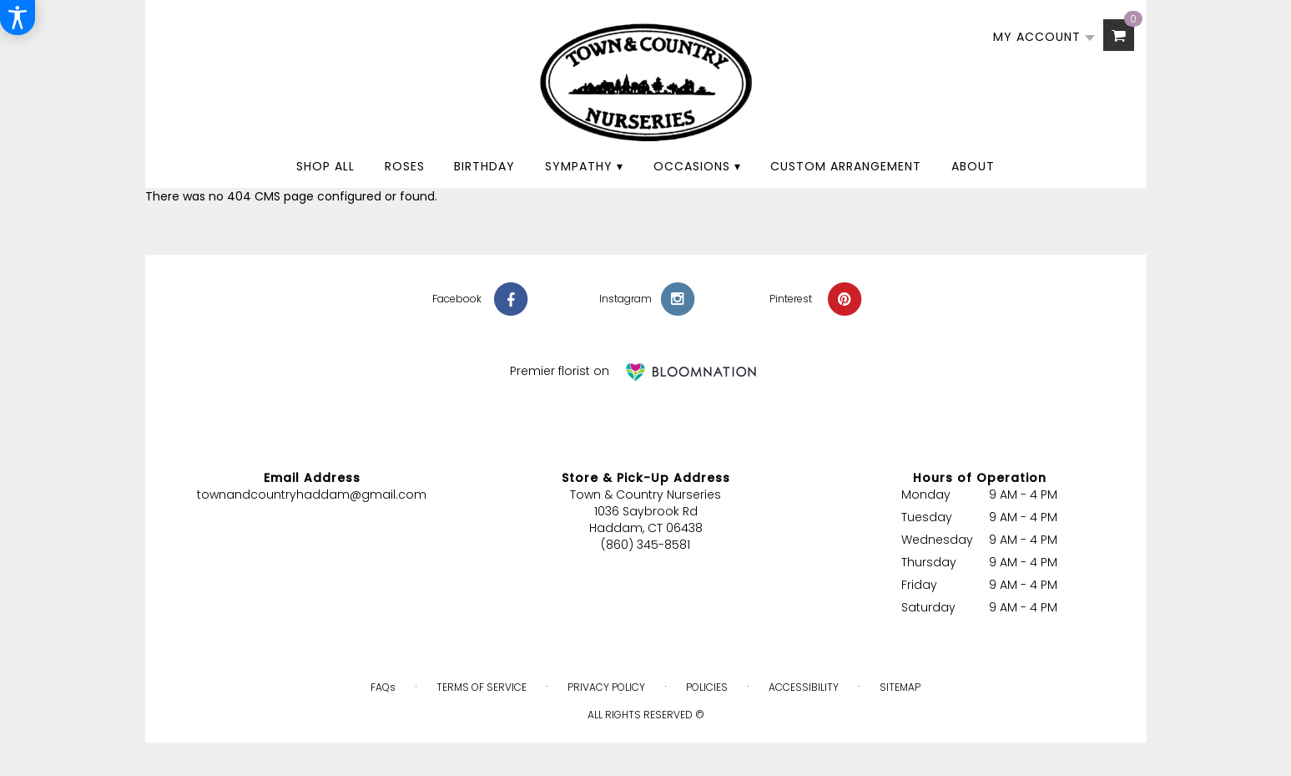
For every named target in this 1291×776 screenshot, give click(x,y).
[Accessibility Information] (17, 17)
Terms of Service (481, 687)
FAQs (383, 687)
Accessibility (804, 687)
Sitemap (900, 687)
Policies (707, 687)
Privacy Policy (606, 687)
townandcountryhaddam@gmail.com (311, 494)
